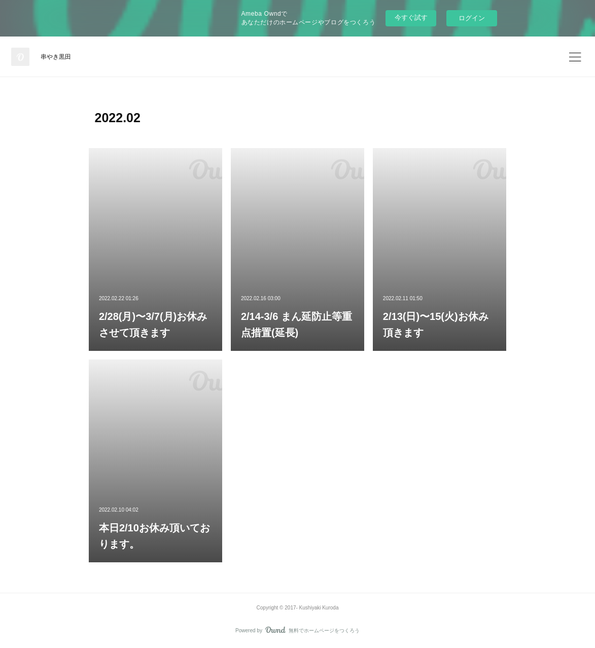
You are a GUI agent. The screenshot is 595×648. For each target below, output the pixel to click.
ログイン (472, 18)
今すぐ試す (411, 17)
